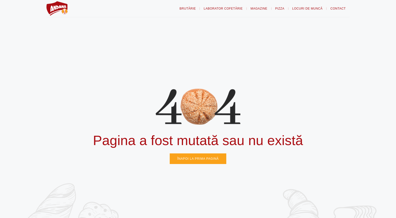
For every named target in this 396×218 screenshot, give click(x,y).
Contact (338, 8)
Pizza (280, 8)
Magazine (259, 8)
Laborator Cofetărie (223, 8)
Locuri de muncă (307, 8)
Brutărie (188, 8)
